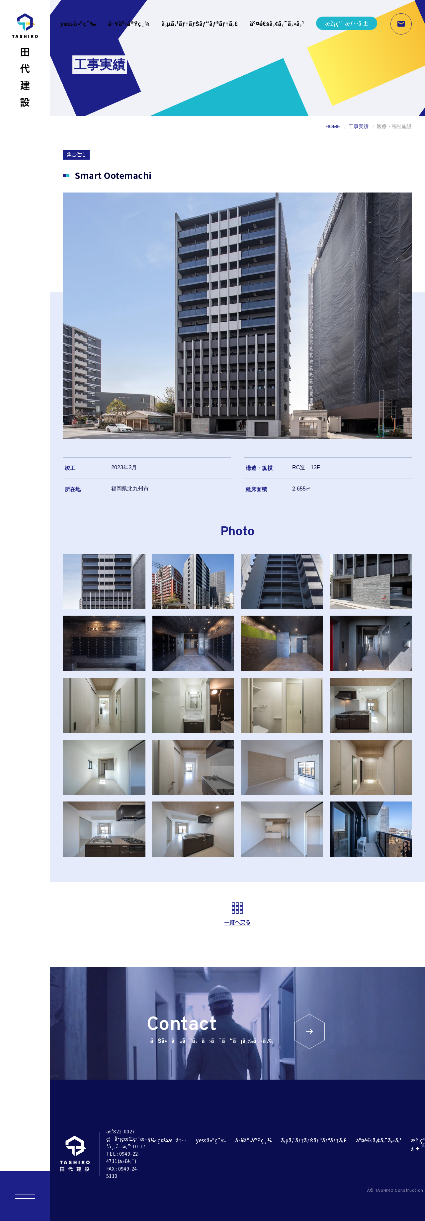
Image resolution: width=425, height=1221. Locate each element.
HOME (332, 126)
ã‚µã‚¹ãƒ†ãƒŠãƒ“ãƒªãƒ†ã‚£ (199, 23)
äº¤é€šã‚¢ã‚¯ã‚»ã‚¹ (277, 23)
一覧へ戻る (237, 922)
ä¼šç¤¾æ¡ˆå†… (167, 1140)
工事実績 (359, 126)
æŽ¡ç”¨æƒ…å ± (346, 23)
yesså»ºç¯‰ (78, 23)
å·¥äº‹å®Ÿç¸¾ (128, 23)
